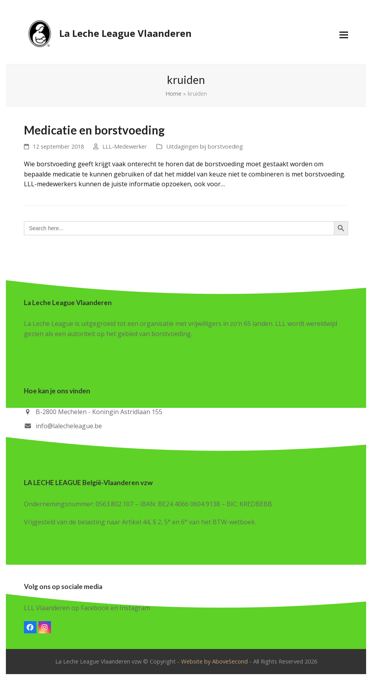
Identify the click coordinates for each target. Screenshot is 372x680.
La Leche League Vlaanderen (108, 33)
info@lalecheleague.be (69, 426)
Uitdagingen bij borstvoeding (204, 146)
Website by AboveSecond (214, 661)
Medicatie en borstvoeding (94, 130)
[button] (343, 34)
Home (173, 93)
